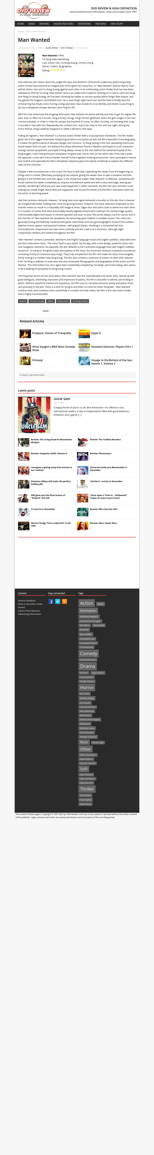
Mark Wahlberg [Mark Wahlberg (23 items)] (87, 711)
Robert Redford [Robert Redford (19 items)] (86, 759)
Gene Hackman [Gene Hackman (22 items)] (86, 677)
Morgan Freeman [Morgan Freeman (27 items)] (88, 736)
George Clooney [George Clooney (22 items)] (87, 681)
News (32, 23)
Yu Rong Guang (80, 301)
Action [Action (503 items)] (86, 603)
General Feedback (27, 600)
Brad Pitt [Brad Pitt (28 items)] (84, 629)
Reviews (44, 23)
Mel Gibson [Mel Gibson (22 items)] (85, 724)
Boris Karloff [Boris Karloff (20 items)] (99, 625)
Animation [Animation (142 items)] (88, 610)
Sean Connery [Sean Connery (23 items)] (86, 774)
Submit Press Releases (29, 610)
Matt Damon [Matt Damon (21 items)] (85, 715)
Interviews (84, 23)
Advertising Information (29, 614)
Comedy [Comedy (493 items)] (88, 653)
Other (50, 301)
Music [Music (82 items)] (84, 742)
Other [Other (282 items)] (85, 749)
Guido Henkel (52, 47)
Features (100, 23)
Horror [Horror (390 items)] (87, 687)
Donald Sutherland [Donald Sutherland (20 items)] (87, 660)
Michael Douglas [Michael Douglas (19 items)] (86, 732)
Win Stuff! (117, 23)
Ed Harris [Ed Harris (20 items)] (84, 672)
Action (23, 301)
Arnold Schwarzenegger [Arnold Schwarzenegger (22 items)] (90, 621)
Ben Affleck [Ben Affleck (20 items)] (84, 625)
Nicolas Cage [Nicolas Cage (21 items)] (98, 742)
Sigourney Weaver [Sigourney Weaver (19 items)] (87, 779)
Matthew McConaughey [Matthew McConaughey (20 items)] (90, 719)
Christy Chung (36, 301)
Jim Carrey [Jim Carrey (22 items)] (84, 693)
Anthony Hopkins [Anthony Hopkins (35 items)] (89, 616)
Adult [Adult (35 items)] (100, 603)
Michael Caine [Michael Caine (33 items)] (87, 728)
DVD (63, 47)
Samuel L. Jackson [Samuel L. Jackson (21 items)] (87, 763)
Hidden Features (63, 23)
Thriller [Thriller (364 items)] (87, 789)
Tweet (45, 310)
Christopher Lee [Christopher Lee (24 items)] (87, 638)
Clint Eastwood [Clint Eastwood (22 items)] (86, 647)
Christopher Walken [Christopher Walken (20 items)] (88, 643)
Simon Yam (63, 301)
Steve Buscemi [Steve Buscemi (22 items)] (86, 783)
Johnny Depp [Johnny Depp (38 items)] (87, 698)
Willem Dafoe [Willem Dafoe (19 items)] (85, 804)
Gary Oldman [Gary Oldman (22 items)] (97, 672)
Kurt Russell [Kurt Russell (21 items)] (85, 703)
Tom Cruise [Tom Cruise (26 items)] (85, 795)
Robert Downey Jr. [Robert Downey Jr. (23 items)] (88, 755)
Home (20, 23)
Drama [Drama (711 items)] (87, 666)
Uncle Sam (62, 399)
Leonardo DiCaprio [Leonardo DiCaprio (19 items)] (87, 707)
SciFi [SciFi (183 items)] (84, 768)
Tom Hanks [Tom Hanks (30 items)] (85, 799)
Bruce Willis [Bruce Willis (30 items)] (85, 634)
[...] (80, 414)
